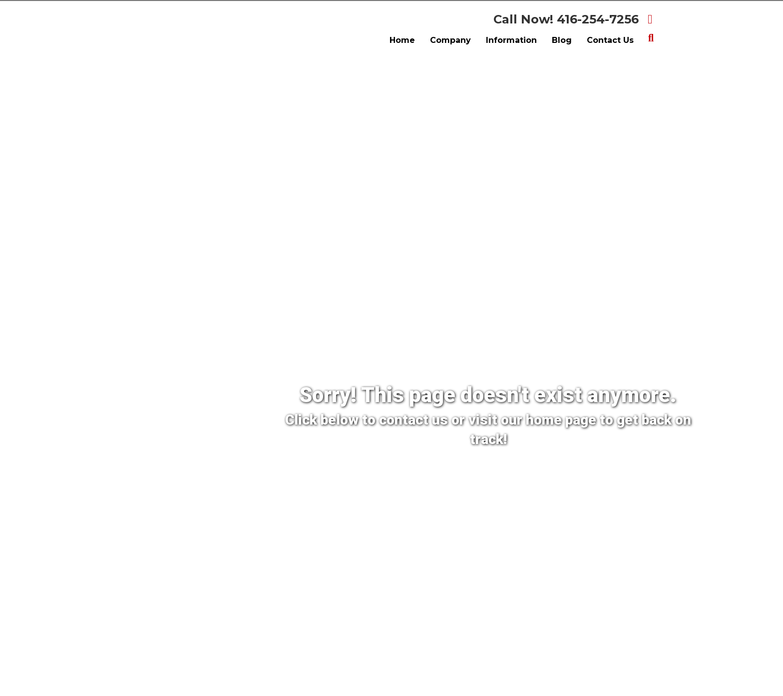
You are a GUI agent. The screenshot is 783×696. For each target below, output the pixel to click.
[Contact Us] (430, 472)
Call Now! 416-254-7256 (566, 19)
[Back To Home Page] (527, 472)
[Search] (651, 38)
